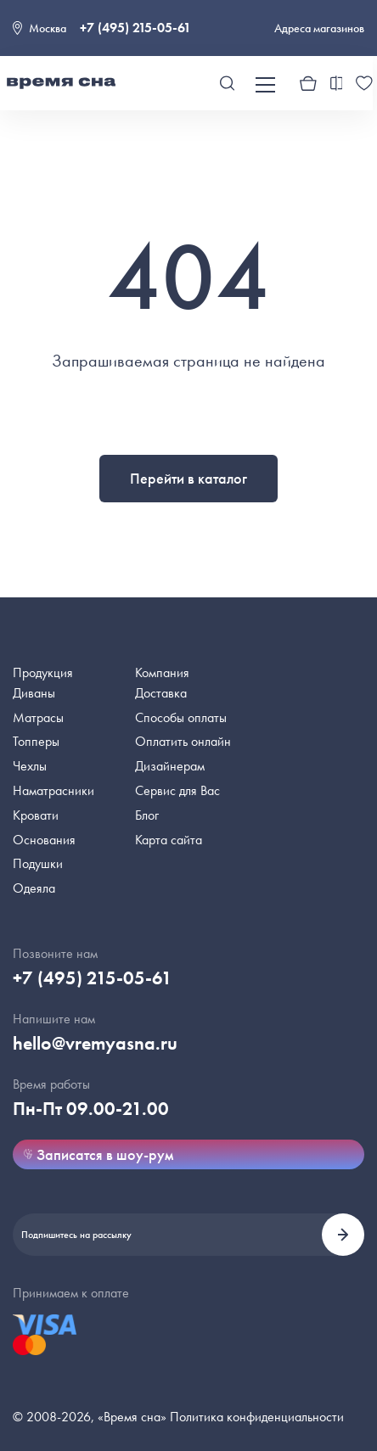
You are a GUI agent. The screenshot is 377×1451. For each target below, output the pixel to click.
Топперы (36, 741)
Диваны (34, 693)
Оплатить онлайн (183, 741)
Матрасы (38, 717)
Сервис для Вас (177, 790)
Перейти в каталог (188, 478)
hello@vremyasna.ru (95, 1043)
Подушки (38, 863)
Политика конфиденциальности (257, 1417)
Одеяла (34, 888)
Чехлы (30, 766)
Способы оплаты (181, 717)
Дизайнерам (170, 766)
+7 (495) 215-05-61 (135, 27)
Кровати (36, 815)
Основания (44, 840)
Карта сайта (168, 840)
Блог (147, 815)
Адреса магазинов (319, 28)
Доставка (161, 693)
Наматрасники (53, 790)
